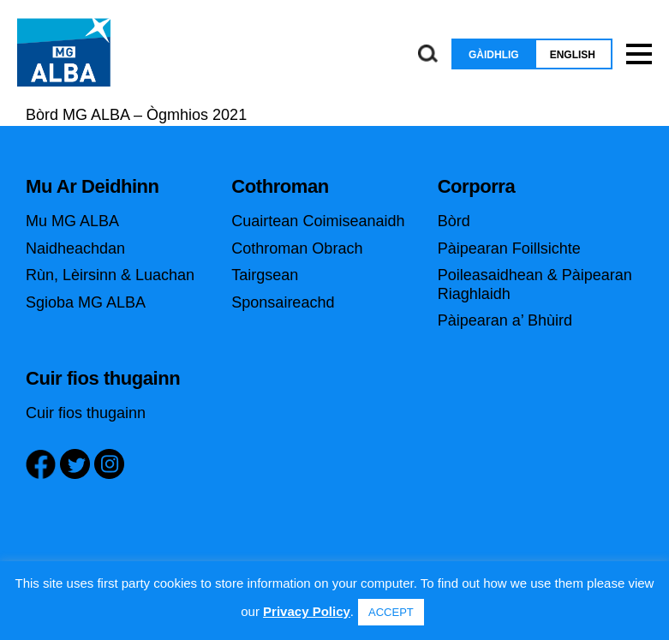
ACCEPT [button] (391, 612)
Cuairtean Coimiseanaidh (317, 221)
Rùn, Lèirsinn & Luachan (110, 275)
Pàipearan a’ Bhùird (505, 320)
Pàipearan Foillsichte (509, 248)
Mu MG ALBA (72, 221)
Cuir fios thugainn (86, 413)
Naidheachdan (75, 248)
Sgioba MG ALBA (86, 302)
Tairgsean (264, 275)
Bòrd (454, 221)
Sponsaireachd (282, 302)
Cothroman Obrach (296, 248)
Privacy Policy (306, 611)
